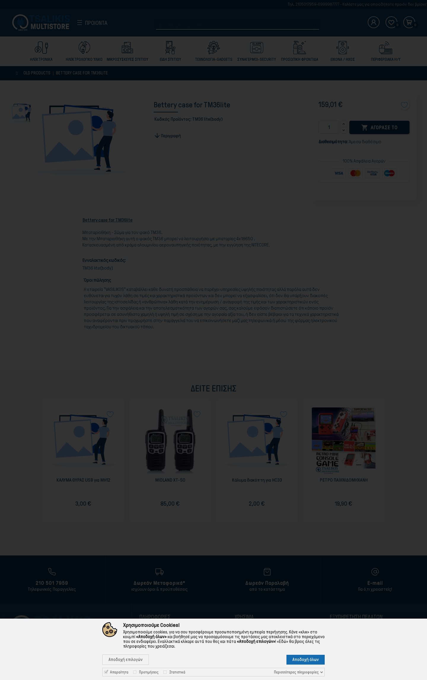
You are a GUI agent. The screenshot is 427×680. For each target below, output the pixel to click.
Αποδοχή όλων (305, 659)
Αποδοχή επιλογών (126, 659)
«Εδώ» (282, 641)
